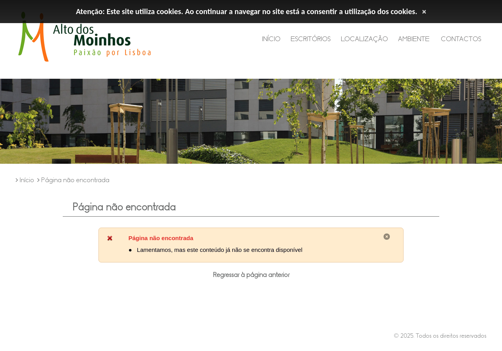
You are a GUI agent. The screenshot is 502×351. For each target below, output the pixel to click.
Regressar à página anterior (251, 275)
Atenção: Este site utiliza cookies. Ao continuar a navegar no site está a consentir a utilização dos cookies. (246, 11)
